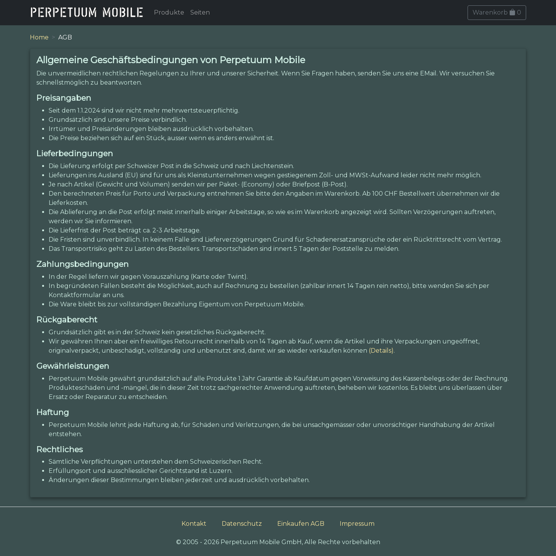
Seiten (200, 12)
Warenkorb (497, 12)
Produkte (169, 12)
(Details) (381, 350)
